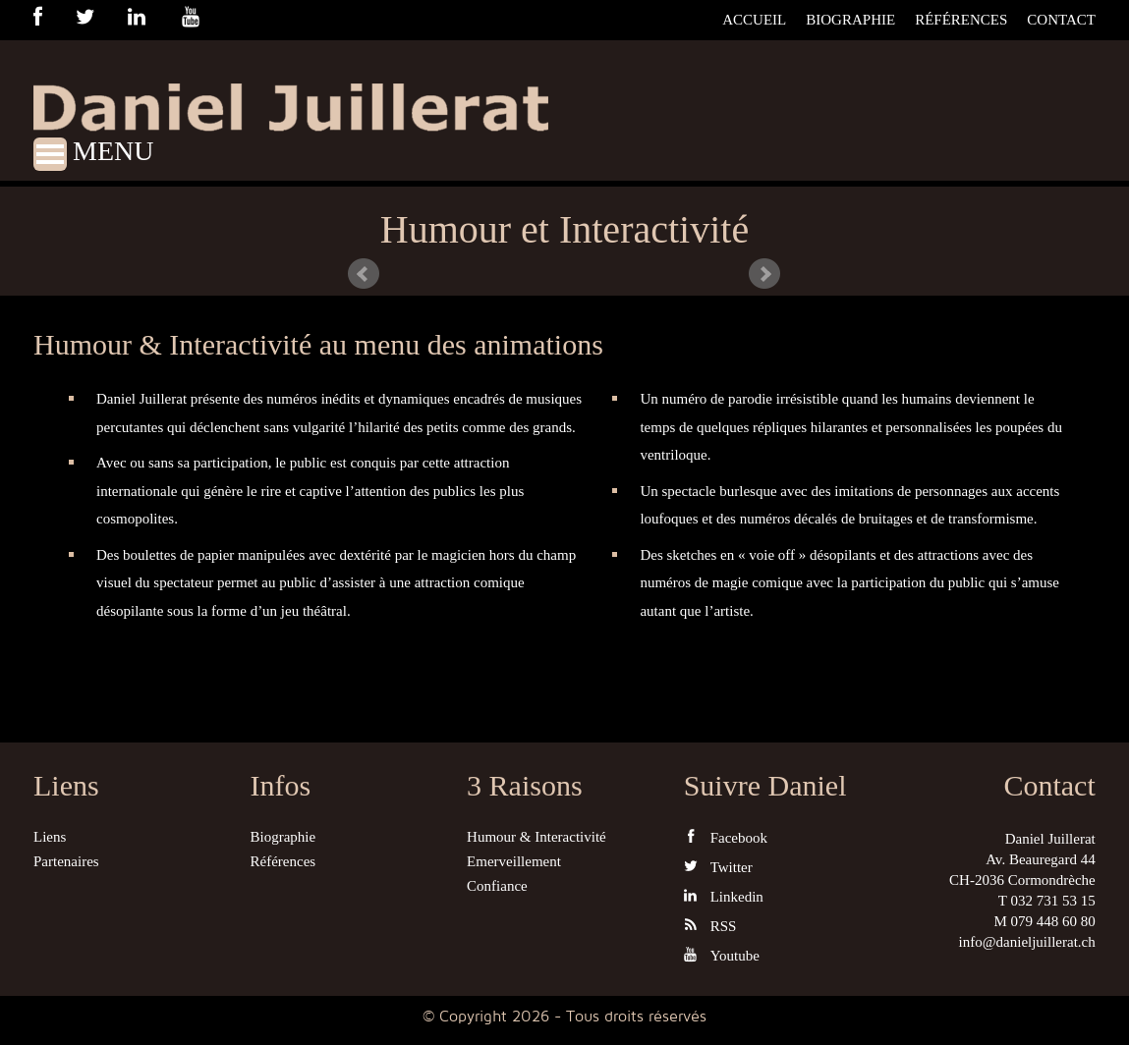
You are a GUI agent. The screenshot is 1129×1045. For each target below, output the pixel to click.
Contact (1061, 20)
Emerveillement (514, 861)
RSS (710, 925)
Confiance (497, 886)
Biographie (850, 20)
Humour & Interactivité (536, 837)
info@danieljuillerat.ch (1027, 942)
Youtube (722, 955)
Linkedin (723, 896)
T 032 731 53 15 (1047, 900)
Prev (363, 274)
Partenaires (66, 861)
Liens (49, 837)
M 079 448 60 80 (1044, 921)
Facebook (725, 837)
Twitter (718, 866)
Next (764, 274)
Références (961, 20)
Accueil (754, 20)
